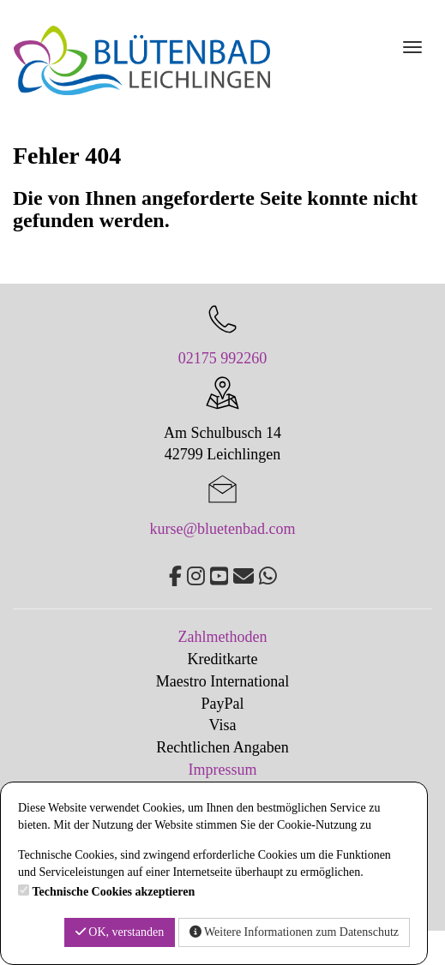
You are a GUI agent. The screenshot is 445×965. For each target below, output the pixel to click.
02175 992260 (223, 358)
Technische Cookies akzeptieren (114, 891)
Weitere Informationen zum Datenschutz (294, 932)
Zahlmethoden (223, 636)
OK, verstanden (119, 932)
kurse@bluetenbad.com (222, 528)
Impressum (223, 769)
